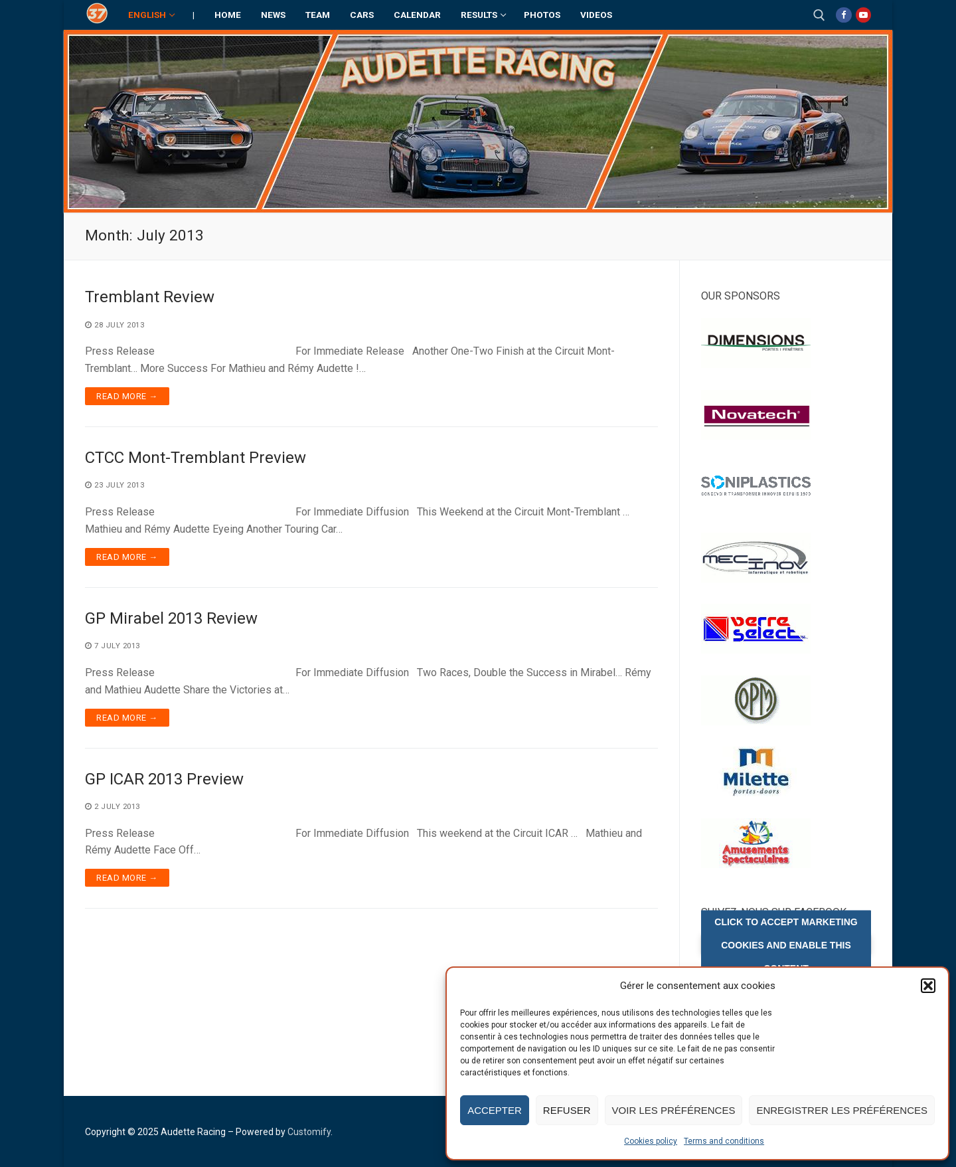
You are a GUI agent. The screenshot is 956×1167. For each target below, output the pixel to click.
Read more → (127, 396)
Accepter (494, 1110)
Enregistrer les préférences (841, 1110)
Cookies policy (650, 1141)
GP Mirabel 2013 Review (171, 618)
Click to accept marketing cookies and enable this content (785, 944)
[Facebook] (843, 15)
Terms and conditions (724, 1141)
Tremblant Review (149, 297)
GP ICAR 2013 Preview (164, 779)
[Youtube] (863, 15)
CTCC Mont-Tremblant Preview (195, 457)
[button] (928, 985)
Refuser (567, 1110)
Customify (309, 1131)
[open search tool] (819, 15)
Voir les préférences (674, 1110)
